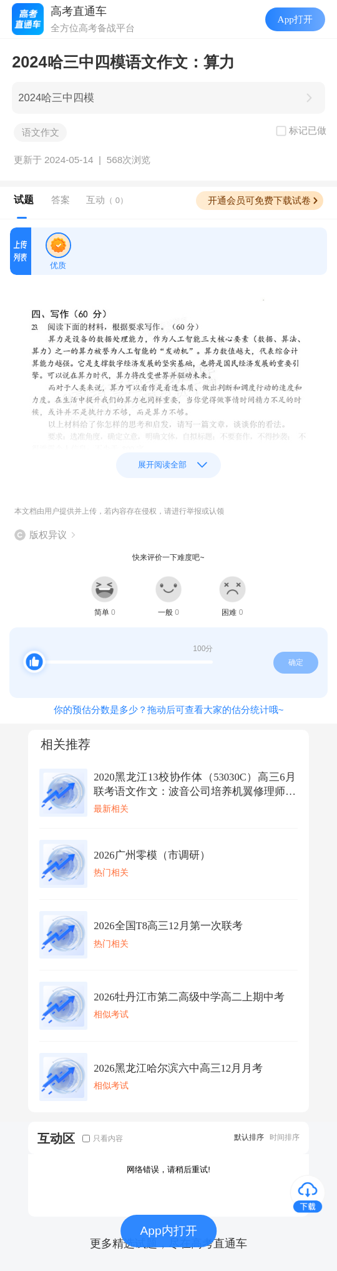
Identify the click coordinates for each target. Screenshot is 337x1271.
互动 (107, 199)
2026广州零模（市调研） (152, 855)
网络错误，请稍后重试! (168, 1169)
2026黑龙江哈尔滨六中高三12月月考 (178, 1068)
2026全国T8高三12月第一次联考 (168, 926)
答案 (60, 199)
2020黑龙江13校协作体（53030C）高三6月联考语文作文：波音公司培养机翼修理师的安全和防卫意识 (195, 785)
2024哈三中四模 (56, 98)
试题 (24, 199)
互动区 (56, 1138)
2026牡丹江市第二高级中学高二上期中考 (189, 997)
